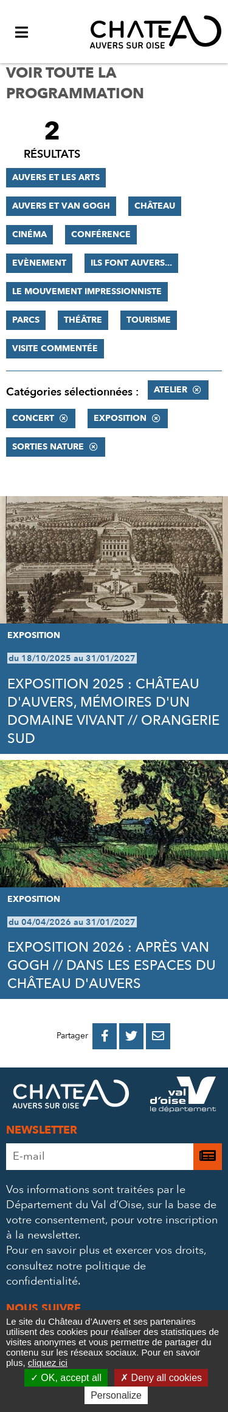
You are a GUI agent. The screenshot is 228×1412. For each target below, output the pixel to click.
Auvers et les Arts (56, 177)
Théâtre (83, 320)
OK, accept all (66, 1378)
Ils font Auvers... (131, 263)
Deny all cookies (161, 1378)
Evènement (39, 263)
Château (154, 206)
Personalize (116, 1395)
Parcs (26, 320)
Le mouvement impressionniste (87, 291)
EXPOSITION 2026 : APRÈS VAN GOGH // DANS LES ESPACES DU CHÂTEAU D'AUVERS (111, 965)
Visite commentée (55, 348)
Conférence (101, 234)
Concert (33, 418)
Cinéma (29, 234)
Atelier (170, 389)
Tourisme (148, 320)
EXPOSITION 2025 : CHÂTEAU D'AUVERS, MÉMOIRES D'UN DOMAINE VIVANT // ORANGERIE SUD (113, 711)
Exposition (120, 418)
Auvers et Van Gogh (61, 206)
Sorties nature (48, 446)
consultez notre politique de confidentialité (76, 1274)
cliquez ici (47, 1362)
